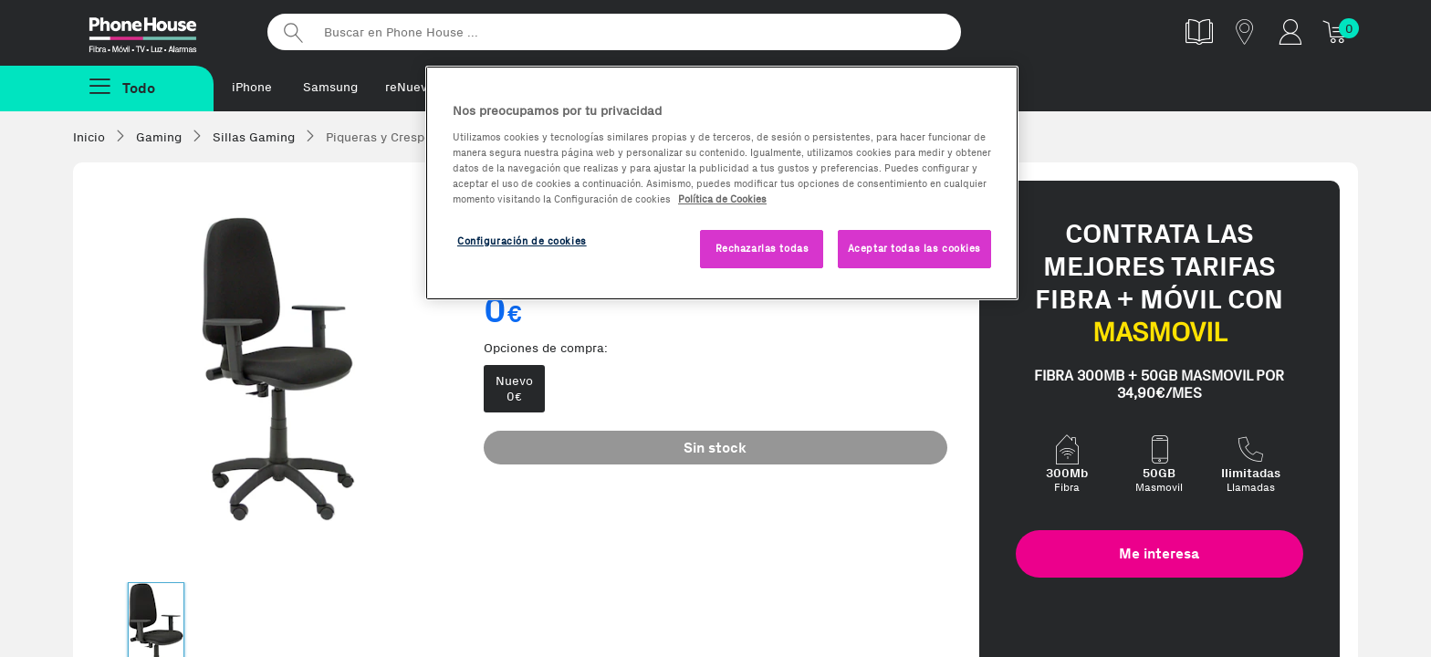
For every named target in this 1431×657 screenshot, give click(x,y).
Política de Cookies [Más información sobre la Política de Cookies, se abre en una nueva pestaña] (722, 199)
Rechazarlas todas (763, 248)
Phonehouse (158, 31)
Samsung (330, 87)
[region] (721, 183)
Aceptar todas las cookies (914, 248)
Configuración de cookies (522, 241)
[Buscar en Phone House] (614, 32)
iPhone (252, 87)
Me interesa (1159, 553)
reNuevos (413, 87)
